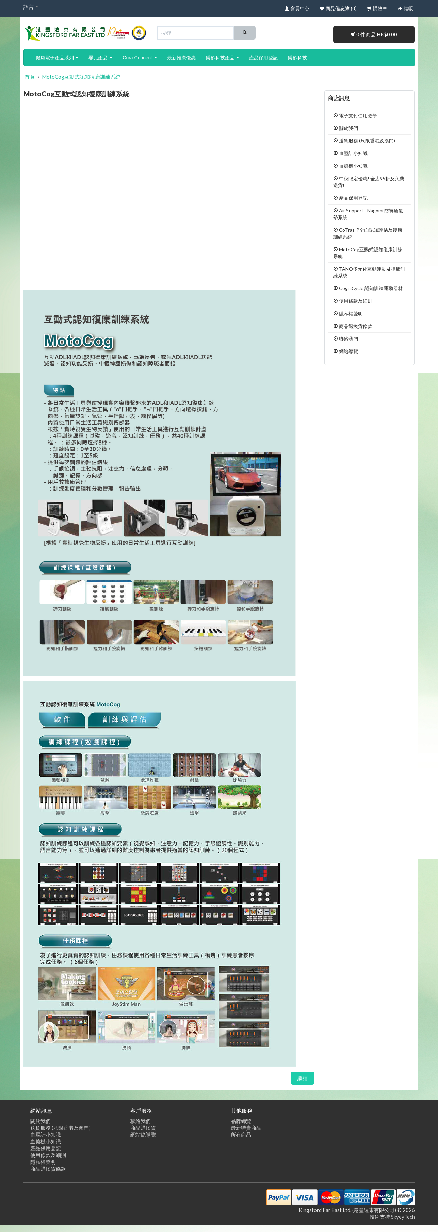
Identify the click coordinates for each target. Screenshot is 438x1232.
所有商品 (241, 1134)
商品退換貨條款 (352, 326)
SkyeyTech (403, 1217)
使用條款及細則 (352, 301)
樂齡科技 (297, 57)
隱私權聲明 (348, 313)
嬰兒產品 (100, 57)
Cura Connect (140, 57)
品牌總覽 (241, 1121)
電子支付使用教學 (355, 115)
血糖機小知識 (350, 166)
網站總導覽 (143, 1134)
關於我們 (345, 128)
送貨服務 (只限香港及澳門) (364, 141)
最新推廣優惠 (181, 57)
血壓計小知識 (350, 153)
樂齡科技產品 (222, 57)
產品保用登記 (263, 57)
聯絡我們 (345, 339)
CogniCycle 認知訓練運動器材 (368, 288)
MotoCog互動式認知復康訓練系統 (81, 77)
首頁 (30, 77)
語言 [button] (30, 7)
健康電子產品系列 (57, 57)
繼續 (302, 1078)
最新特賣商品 (246, 1128)
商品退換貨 (143, 1128)
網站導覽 (345, 351)
